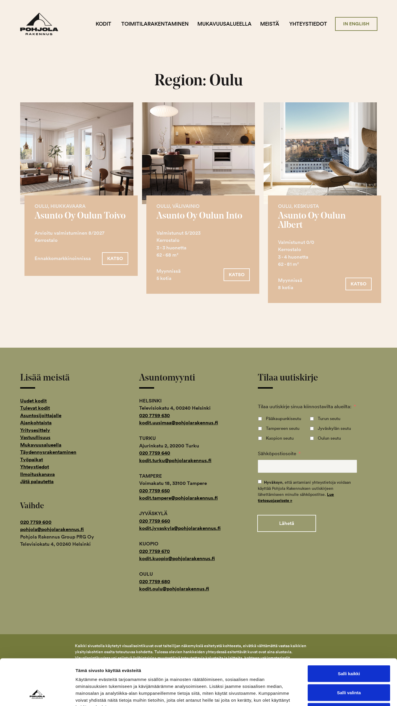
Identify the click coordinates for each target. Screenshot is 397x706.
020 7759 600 (36, 522)
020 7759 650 (154, 490)
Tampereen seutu (282, 428)
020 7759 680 (154, 581)
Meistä (269, 23)
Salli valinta (349, 649)
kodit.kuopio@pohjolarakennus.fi (177, 558)
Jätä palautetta (37, 481)
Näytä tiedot (308, 694)
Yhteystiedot (308, 23)
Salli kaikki (349, 630)
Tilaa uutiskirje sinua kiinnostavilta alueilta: (307, 406)
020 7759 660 (154, 521)
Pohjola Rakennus (44, 24)
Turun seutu (329, 418)
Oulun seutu (329, 438)
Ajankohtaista (36, 422)
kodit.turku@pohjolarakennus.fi (175, 460)
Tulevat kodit (35, 408)
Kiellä (349, 668)
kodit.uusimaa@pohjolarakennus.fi (178, 422)
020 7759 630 (154, 415)
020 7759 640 (154, 453)
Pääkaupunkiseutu (283, 418)
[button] (115, 258)
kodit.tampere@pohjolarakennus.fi (178, 498)
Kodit (103, 23)
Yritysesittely (35, 430)
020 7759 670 (154, 551)
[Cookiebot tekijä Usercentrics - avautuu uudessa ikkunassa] (37, 694)
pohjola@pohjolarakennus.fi (52, 529)
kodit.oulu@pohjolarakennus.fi (174, 588)
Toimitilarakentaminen (155, 23)
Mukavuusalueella (224, 23)
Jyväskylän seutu (334, 428)
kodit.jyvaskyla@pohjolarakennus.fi (180, 528)
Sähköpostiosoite (279, 453)
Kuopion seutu (280, 438)
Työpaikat (31, 459)
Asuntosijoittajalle (40, 415)
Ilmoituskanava (37, 474)
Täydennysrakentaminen (48, 452)
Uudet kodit (33, 401)
